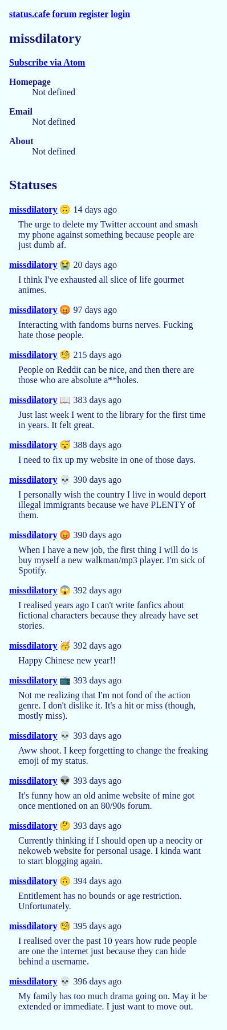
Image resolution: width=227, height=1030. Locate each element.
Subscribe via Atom (47, 62)
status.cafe (29, 14)
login (120, 14)
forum (64, 14)
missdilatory (33, 209)
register (93, 14)
